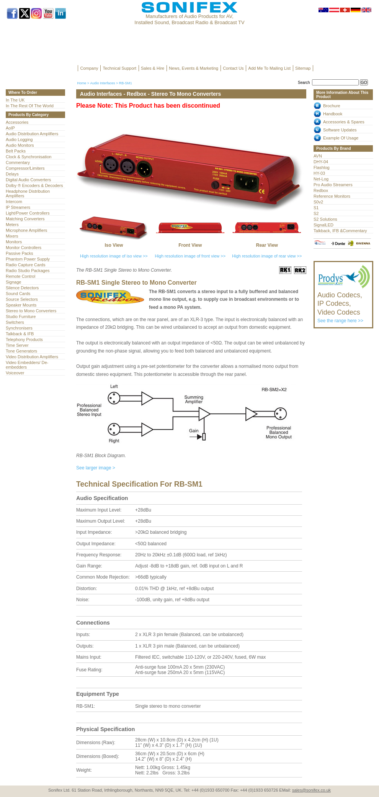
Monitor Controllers (23, 247)
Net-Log (321, 179)
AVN (318, 156)
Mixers (12, 236)
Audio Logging (19, 139)
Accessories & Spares (343, 122)
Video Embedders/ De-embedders (27, 364)
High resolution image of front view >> (190, 256)
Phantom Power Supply (28, 259)
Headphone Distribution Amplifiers (28, 193)
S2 (316, 213)
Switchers (15, 322)
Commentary (18, 162)
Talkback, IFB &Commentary (340, 230)
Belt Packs (16, 151)
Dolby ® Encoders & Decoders (34, 185)
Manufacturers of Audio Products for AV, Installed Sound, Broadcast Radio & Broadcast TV (189, 19)
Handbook (332, 114)
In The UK (15, 100)
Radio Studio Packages (28, 270)
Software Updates (340, 130)
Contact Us (233, 68)
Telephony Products (24, 339)
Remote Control (20, 276)
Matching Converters (25, 218)
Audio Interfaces (102, 83)
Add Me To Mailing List (269, 68)
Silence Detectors (22, 287)
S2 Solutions (325, 219)
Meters (12, 224)
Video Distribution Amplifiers (32, 356)
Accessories (17, 122)
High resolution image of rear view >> (267, 256)
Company (89, 68)
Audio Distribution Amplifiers (32, 133)
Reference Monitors (332, 196)
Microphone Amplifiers (26, 230)
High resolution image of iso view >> (114, 256)
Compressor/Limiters (25, 168)
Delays (12, 174)
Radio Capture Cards (25, 264)
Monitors (14, 241)
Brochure (331, 105)
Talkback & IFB (20, 333)
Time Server (17, 345)
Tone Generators (21, 351)
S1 (316, 207)
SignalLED (323, 225)
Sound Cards (18, 293)
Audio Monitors (20, 145)
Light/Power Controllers (28, 213)
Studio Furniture (21, 316)
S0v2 (318, 202)
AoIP (10, 128)
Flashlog (322, 167)
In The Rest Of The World (30, 105)
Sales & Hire (152, 68)
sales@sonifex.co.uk (311, 790)
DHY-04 (321, 161)
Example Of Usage (340, 138)
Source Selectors (22, 299)
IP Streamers (18, 207)
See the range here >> (344, 303)
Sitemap (302, 68)
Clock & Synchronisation (28, 156)
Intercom (14, 201)
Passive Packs (19, 253)
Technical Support (119, 68)
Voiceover (15, 373)
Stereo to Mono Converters (31, 310)
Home (81, 83)
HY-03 (319, 173)
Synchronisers (19, 328)
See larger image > (95, 468)
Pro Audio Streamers (333, 184)
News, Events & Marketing (193, 68)
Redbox (321, 190)
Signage (13, 282)
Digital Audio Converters (28, 179)
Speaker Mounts (21, 305)
